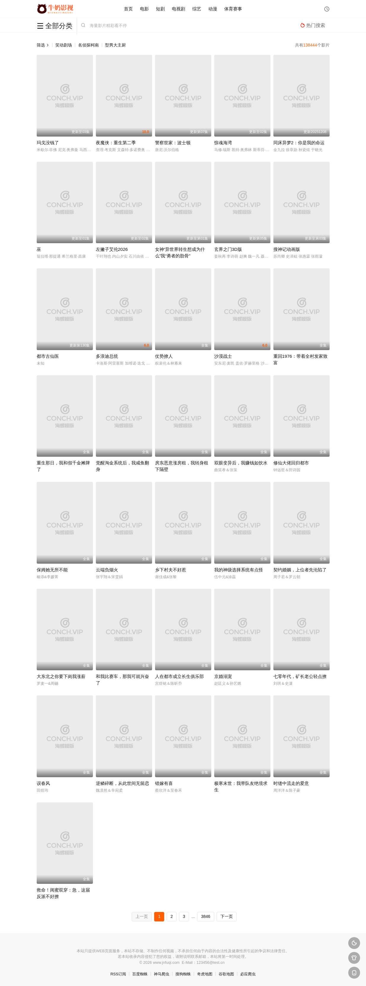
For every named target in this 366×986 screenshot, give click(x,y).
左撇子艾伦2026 (112, 249)
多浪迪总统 (107, 356)
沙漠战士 (223, 356)
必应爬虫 (248, 974)
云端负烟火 (107, 569)
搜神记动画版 (286, 249)
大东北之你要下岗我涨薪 (61, 676)
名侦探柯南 (88, 45)
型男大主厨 (115, 45)
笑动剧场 (63, 45)
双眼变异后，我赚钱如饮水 (240, 462)
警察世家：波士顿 (173, 142)
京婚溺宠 (223, 676)
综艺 (196, 8)
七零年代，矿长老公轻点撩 (300, 676)
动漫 (212, 8)
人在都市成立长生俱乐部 (179, 676)
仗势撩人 (164, 356)
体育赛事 (233, 8)
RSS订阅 (118, 974)
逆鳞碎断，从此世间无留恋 (122, 783)
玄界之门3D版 (228, 249)
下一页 (226, 916)
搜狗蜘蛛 (183, 974)
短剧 (160, 8)
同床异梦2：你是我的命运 (299, 142)
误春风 (43, 783)
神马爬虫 (161, 974)
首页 (128, 8)
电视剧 (178, 8)
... (193, 916)
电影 (144, 8)
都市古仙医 (48, 356)
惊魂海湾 (223, 142)
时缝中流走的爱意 (291, 783)
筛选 (43, 45)
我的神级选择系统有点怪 (238, 569)
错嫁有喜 (164, 783)
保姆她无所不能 (52, 569)
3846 (205, 916)
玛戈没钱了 (48, 142)
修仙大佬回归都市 (291, 462)
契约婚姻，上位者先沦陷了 (300, 569)
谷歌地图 (226, 974)
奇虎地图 (204, 974)
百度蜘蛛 (140, 974)
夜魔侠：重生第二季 (116, 142)
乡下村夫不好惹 (170, 569)
